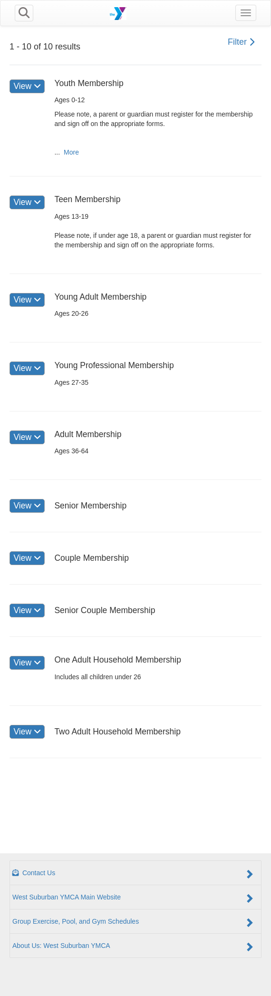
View (26, 86)
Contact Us (133, 874)
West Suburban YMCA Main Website (133, 898)
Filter (241, 42)
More (71, 152)
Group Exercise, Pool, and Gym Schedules (133, 922)
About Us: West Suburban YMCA (133, 946)
